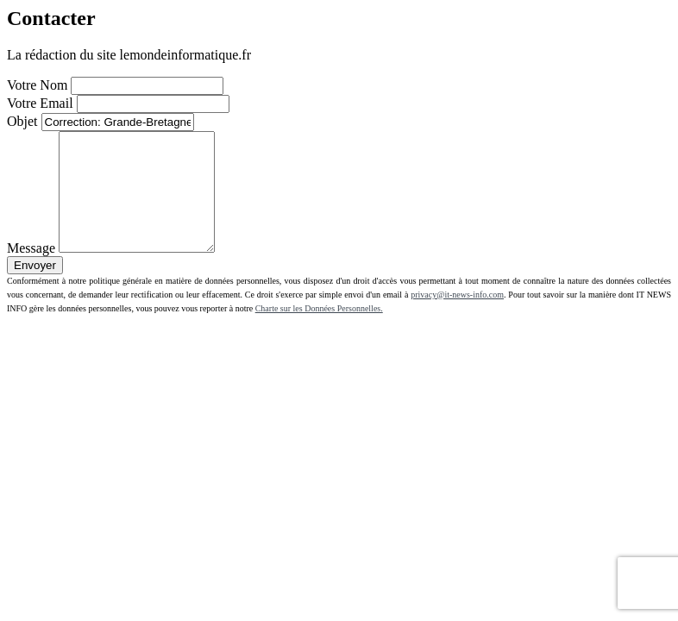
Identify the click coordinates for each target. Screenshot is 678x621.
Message (31, 271)
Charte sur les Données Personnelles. (319, 331)
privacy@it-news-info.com (457, 318)
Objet (22, 121)
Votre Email (40, 103)
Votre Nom (37, 85)
